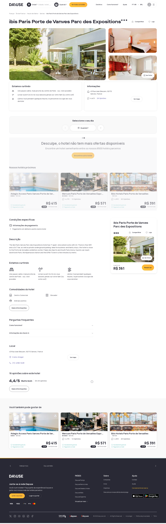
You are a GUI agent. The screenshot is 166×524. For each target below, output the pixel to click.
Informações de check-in (51, 333)
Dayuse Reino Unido (81, 485)
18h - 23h (128, 429)
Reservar (148, 267)
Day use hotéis (48, 467)
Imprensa (107, 489)
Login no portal (34, 497)
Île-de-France (20, 14)
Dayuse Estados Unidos (82, 489)
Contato (134, 481)
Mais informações (19, 308)
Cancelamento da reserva (140, 489)
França (11, 14)
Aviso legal (129, 517)
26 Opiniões (101, 98)
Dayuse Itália (79, 494)
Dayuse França (80, 481)
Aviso (105, 485)
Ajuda (125, 5)
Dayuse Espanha (80, 498)
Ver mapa (137, 99)
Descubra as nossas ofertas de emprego (116, 493)
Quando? (83, 128)
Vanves (42, 14)
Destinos (99, 5)
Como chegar (16, 358)
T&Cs (155, 517)
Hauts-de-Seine (32, 14)
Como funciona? (112, 5)
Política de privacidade (143, 517)
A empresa (107, 481)
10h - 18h (116, 429)
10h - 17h (15, 429)
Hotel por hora (23, 467)
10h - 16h (67, 429)
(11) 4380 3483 (16, 364)
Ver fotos (148, 75)
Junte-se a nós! (17, 497)
